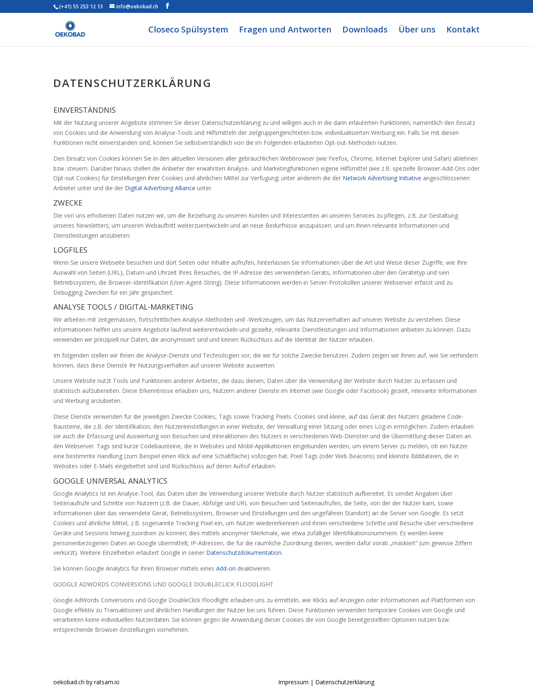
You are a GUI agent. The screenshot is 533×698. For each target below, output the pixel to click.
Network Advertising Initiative (382, 178)
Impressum (294, 682)
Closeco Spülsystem (188, 31)
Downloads (365, 31)
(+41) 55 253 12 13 (81, 6)
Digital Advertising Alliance (160, 188)
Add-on (226, 568)
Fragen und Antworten (285, 31)
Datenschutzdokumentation (243, 552)
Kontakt (463, 31)
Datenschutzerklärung (344, 682)
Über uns (417, 31)
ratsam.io (107, 682)
